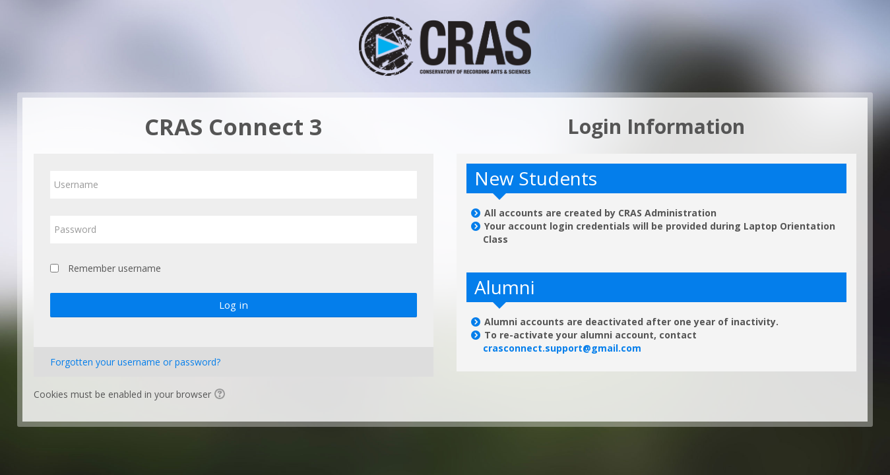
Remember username (114, 268)
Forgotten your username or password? (135, 362)
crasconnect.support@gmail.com (562, 348)
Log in (233, 304)
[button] (222, 395)
